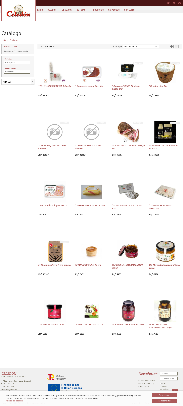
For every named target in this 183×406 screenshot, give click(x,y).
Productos (98, 10)
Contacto (129, 10)
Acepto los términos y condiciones (165, 386)
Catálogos (114, 10)
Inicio (40, 10)
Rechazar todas (165, 401)
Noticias (82, 10)
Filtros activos (10, 46)
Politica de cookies (14, 400)
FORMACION (66, 10)
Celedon (51, 10)
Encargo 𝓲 (138, 63)
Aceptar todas (164, 395)
